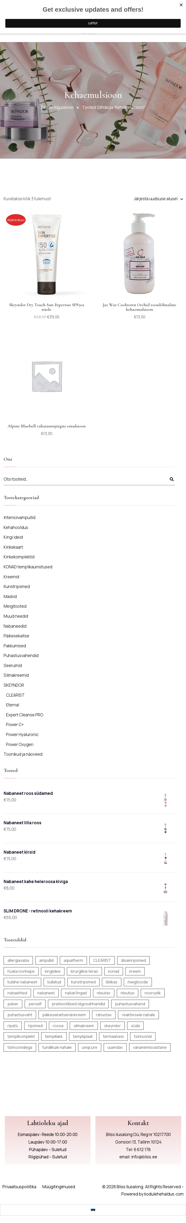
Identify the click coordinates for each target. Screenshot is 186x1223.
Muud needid (16, 616)
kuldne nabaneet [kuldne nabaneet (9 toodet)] (22, 982)
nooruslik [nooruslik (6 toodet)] (153, 993)
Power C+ (15, 724)
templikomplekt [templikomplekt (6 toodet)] (21, 1036)
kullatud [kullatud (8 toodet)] (54, 982)
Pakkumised (15, 646)
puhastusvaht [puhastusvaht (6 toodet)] (20, 1014)
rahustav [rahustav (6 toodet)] (104, 1014)
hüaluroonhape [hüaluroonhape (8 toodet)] (21, 971)
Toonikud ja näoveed (23, 754)
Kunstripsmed (17, 586)
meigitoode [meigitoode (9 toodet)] (138, 982)
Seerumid (13, 665)
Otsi (171, 479)
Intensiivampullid (19, 517)
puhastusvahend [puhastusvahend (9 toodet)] (130, 1003)
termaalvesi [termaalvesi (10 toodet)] (113, 1036)
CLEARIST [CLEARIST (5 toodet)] (102, 960)
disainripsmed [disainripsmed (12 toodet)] (133, 960)
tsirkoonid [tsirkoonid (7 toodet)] (143, 1036)
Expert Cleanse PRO (24, 715)
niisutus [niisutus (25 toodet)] (127, 993)
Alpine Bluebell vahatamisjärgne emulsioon (47, 426)
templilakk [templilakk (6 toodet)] (54, 1036)
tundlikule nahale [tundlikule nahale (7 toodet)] (57, 1047)
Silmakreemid (16, 675)
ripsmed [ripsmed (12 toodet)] (35, 1025)
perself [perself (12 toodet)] (35, 1003)
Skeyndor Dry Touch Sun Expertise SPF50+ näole (46, 307)
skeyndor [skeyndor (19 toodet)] (112, 1025)
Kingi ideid (13, 537)
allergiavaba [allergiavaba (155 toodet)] (18, 960)
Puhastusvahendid (21, 655)
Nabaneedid (15, 626)
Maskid (10, 596)
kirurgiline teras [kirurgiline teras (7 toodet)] (84, 971)
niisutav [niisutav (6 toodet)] (103, 993)
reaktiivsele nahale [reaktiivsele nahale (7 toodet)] (138, 1014)
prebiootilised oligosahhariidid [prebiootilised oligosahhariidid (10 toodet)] (78, 1003)
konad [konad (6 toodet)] (113, 971)
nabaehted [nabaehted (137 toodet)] (17, 993)
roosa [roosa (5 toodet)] (58, 1025)
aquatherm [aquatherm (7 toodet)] (73, 960)
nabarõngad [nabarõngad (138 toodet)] (76, 993)
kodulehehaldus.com (164, 1194)
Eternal (12, 705)
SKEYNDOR (14, 685)
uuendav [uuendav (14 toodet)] (115, 1047)
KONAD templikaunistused (28, 567)
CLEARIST (15, 695)
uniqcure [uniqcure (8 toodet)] (89, 1047)
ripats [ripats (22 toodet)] (13, 1025)
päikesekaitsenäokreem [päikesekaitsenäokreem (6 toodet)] (64, 1014)
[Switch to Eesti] (93, 1209)
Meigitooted (15, 606)
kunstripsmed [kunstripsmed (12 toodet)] (83, 982)
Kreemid (11, 577)
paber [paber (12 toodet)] (13, 1003)
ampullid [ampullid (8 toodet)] (46, 960)
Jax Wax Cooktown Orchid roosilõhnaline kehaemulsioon (139, 307)
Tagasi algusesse (56, 107)
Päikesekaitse (16, 636)
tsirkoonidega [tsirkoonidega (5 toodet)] (20, 1047)
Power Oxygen (19, 744)
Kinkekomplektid (19, 557)
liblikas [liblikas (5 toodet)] (111, 982)
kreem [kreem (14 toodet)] (135, 971)
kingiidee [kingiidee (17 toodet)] (53, 971)
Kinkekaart (13, 547)
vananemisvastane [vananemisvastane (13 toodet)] (150, 1047)
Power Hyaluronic (22, 734)
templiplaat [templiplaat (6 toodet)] (83, 1036)
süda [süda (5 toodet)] (135, 1025)
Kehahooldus (16, 527)
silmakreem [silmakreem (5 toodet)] (84, 1025)
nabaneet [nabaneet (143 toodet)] (46, 993)
